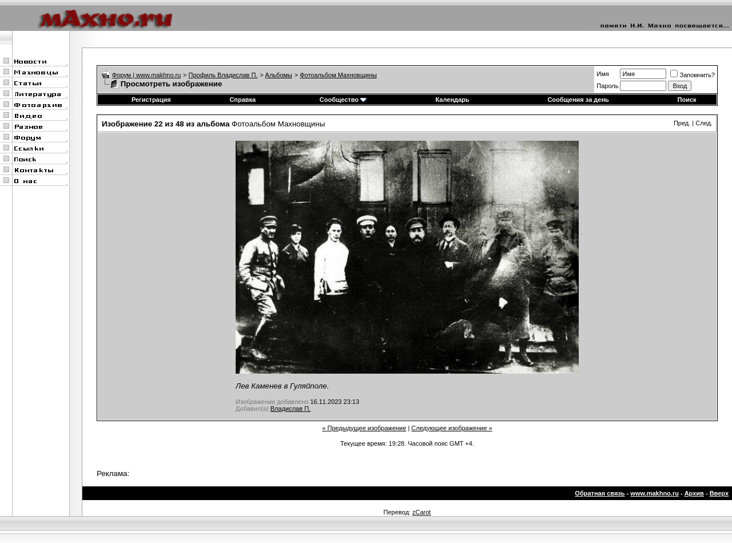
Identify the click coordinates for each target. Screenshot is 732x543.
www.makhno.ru (654, 493)
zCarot (421, 512)
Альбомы (278, 75)
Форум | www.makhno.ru (146, 75)
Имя (602, 73)
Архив (694, 493)
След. (704, 123)
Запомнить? (692, 75)
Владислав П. (290, 408)
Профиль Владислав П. (223, 75)
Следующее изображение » (451, 428)
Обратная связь (599, 493)
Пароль (607, 85)
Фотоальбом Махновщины (338, 75)
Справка (242, 99)
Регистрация (151, 99)
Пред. (682, 123)
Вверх (719, 493)
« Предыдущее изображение (364, 428)
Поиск (687, 99)
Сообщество (343, 99)
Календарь (452, 99)
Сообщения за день (577, 99)
